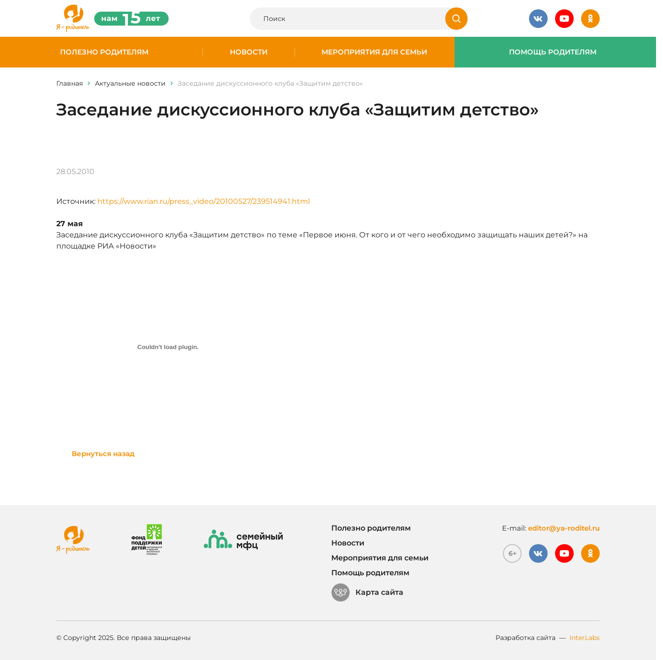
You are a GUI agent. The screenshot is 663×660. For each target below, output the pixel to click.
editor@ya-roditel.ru (564, 528)
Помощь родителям (552, 52)
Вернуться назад (103, 453)
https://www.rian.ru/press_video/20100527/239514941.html (203, 201)
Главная (69, 83)
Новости (249, 52)
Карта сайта (367, 592)
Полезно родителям (104, 52)
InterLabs (584, 637)
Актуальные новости (130, 83)
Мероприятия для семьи (374, 52)
